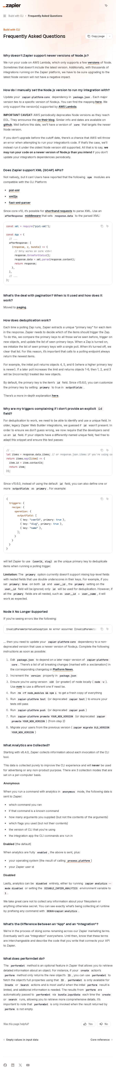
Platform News (63, 674)
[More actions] (111, 5)
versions (93, 62)
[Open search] (100, 5)
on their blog (45, 124)
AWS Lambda (67, 111)
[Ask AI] (107, 231)
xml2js (13, 201)
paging (21, 312)
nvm (19, 691)
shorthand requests (58, 215)
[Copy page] (96, 36)
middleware (33, 220)
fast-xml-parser (20, 207)
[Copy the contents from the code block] (102, 231)
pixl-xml (14, 195)
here (98, 106)
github (7, 129)
